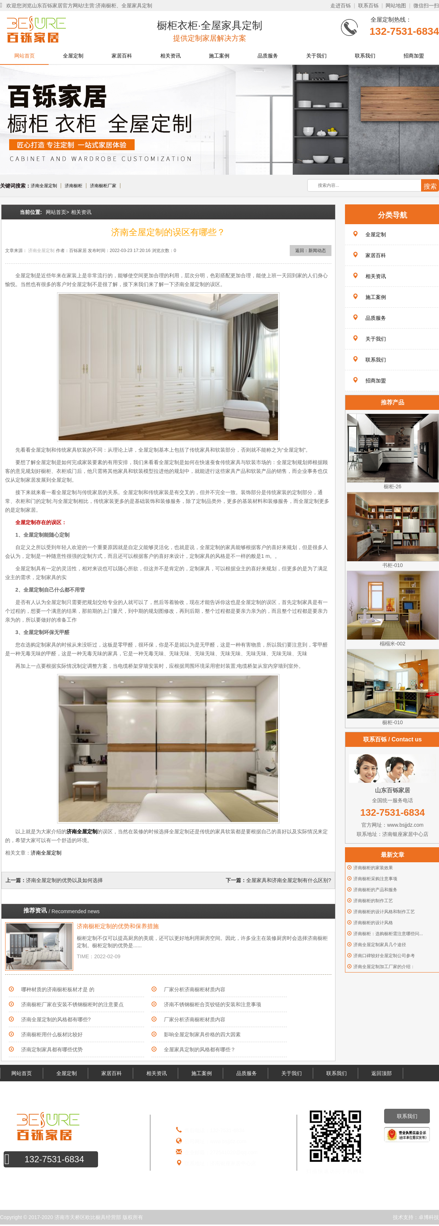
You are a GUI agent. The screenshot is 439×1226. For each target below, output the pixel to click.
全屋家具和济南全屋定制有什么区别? (288, 880)
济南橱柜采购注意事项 (375, 878)
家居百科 (122, 56)
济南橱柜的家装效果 (373, 867)
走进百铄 (340, 5)
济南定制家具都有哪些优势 (52, 1049)
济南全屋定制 (44, 185)
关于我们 (316, 56)
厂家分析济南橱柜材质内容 (194, 989)
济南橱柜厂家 (103, 185)
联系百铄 (368, 5)
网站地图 (396, 5)
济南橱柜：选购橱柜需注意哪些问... (388, 933)
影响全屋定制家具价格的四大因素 (202, 1034)
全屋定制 (73, 56)
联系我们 (365, 56)
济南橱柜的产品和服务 (375, 889)
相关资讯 (170, 56)
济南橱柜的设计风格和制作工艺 (384, 911)
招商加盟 (414, 56)
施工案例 (219, 56)
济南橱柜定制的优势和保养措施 (118, 926)
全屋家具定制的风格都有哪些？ (200, 1049)
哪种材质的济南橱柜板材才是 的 (57, 989)
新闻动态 (317, 250)
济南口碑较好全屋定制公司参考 (384, 955)
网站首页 (24, 56)
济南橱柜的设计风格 (373, 922)
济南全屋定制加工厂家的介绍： (384, 966)
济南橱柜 (73, 185)
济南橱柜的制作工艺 (373, 900)
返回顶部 (381, 1073)
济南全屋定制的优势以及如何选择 (64, 880)
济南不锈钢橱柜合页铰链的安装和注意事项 (212, 1004)
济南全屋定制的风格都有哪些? (56, 1019)
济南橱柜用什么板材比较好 (52, 1034)
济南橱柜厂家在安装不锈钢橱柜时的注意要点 (72, 1004)
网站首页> (57, 212)
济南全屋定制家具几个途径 (379, 944)
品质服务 (268, 56)
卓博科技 (429, 1217)
